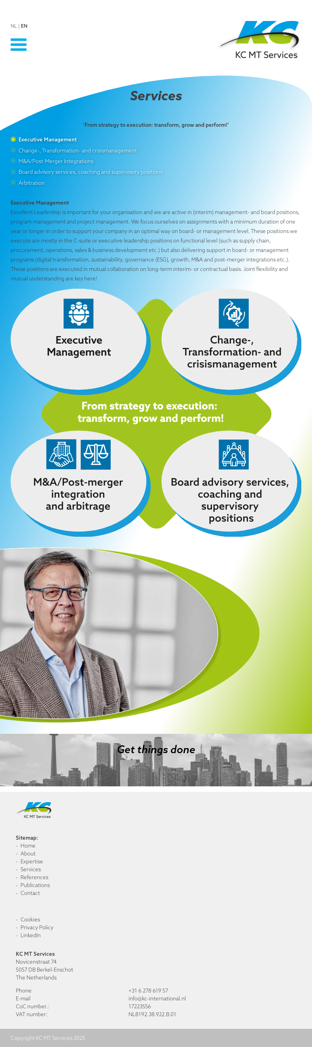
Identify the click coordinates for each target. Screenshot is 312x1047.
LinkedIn (31, 935)
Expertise (32, 861)
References (34, 877)
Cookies (30, 919)
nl (14, 26)
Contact (30, 893)
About (28, 853)
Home (28, 845)
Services (31, 869)
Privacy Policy (37, 927)
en (24, 26)
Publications (35, 885)
